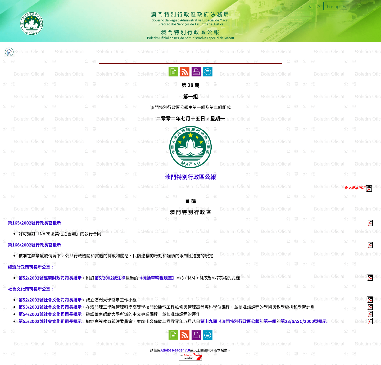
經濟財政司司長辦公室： (31, 267)
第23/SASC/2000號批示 (304, 321)
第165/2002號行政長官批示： (36, 223)
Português (336, 6)
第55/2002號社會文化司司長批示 (50, 321)
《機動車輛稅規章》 (157, 278)
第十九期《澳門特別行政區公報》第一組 (238, 321)
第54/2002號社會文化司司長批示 (50, 314)
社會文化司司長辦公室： (31, 289)
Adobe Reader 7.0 (175, 350)
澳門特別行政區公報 (190, 176)
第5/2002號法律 (109, 278)
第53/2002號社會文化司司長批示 (50, 307)
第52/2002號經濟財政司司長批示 (50, 278)
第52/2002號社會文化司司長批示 (50, 299)
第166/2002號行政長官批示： (36, 244)
